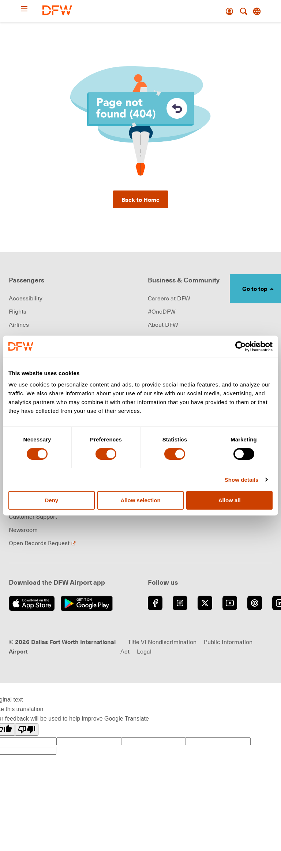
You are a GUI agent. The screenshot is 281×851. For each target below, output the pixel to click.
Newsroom (23, 530)
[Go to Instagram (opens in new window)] (180, 603)
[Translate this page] (256, 11)
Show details (242, 480)
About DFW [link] (163, 325)
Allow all (229, 500)
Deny (51, 500)
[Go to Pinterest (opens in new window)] (254, 603)
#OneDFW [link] (162, 311)
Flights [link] (17, 311)
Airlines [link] (19, 325)
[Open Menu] (31, 9)
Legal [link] (144, 651)
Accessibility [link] (25, 298)
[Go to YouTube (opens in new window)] (229, 603)
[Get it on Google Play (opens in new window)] (87, 603)
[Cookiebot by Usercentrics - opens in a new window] (241, 346)
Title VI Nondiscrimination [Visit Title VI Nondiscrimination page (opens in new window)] (162, 642)
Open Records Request (42, 543)
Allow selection (140, 500)
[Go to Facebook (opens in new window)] (155, 603)
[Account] (229, 11)
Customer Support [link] (33, 517)
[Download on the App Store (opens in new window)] (32, 603)
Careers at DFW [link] (169, 298)
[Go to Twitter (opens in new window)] (205, 603)
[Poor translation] (26, 730)
